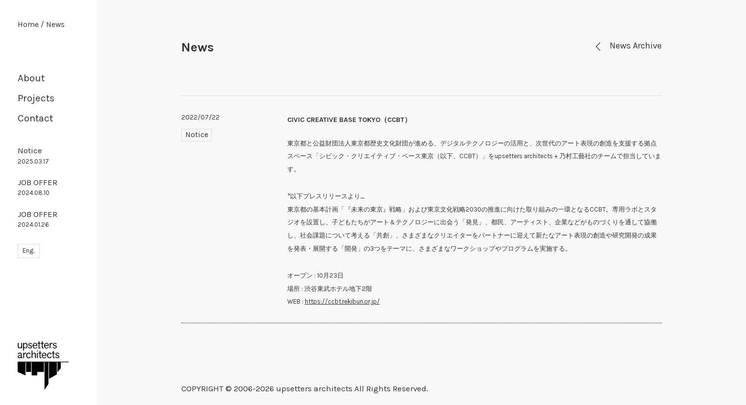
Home (28, 24)
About (31, 78)
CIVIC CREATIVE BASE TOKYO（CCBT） (349, 120)
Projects (36, 98)
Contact (35, 118)
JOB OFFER (37, 187)
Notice (33, 155)
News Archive (627, 45)
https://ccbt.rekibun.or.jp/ (342, 301)
